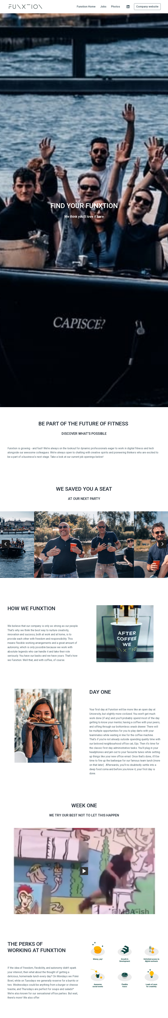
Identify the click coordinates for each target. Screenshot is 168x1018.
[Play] (84, 871)
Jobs (103, 6)
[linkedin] (128, 6)
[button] (84, 871)
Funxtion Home (86, 6)
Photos (115, 6)
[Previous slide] (6, 544)
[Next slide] (162, 544)
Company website (147, 6)
